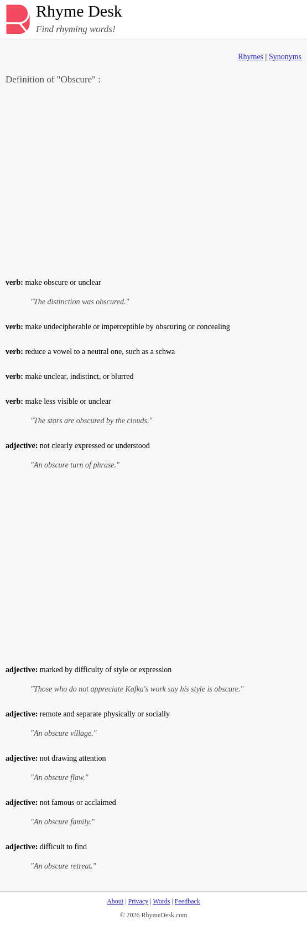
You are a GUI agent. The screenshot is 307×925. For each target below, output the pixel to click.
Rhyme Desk (79, 11)
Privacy (138, 901)
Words (161, 901)
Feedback (187, 901)
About (115, 901)
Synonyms (285, 57)
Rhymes (250, 57)
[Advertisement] (153, 180)
